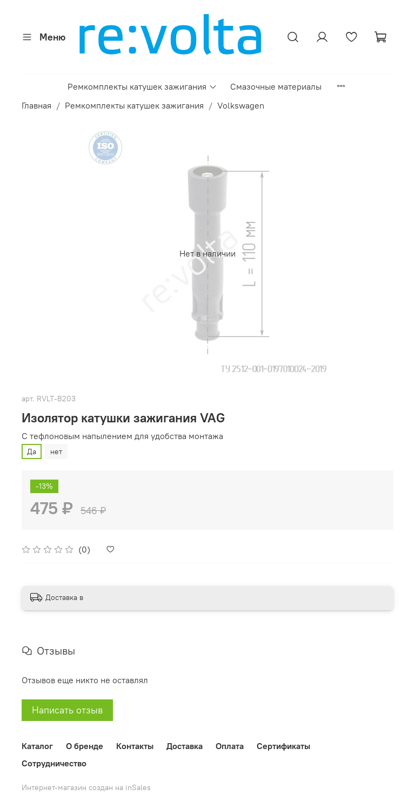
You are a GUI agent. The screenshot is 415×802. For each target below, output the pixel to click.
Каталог (37, 745)
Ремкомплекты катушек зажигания (142, 86)
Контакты (134, 745)
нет (56, 451)
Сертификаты (283, 745)
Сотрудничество (54, 763)
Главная (36, 105)
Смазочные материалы (276, 86)
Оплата (230, 745)
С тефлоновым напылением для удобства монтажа (122, 436)
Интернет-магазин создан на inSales (86, 787)
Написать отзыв (67, 710)
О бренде (84, 745)
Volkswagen (240, 105)
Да (31, 451)
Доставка (184, 745)
